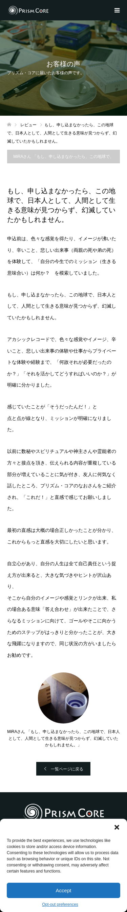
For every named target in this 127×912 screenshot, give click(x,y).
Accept (63, 890)
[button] (116, 827)
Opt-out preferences (60, 904)
